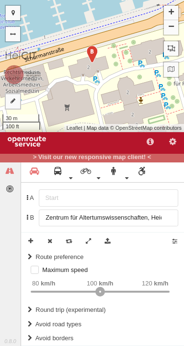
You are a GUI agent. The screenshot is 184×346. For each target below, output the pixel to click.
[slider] (100, 292)
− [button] (171, 27)
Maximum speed (65, 269)
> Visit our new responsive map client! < (92, 157)
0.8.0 (10, 341)
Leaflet (74, 128)
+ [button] (171, 13)
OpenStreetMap (134, 128)
